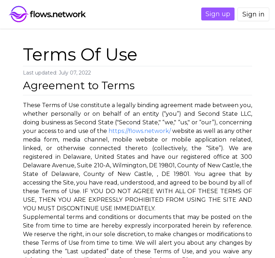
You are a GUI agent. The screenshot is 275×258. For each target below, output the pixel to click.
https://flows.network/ (139, 131)
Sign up (209, 14)
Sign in (251, 14)
